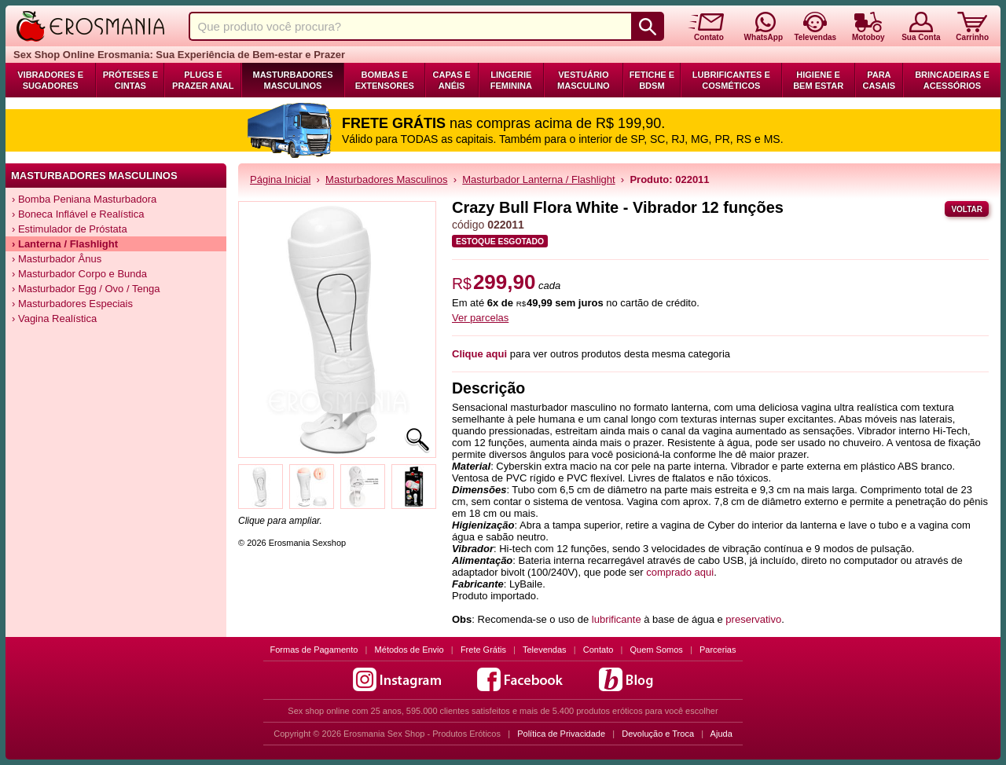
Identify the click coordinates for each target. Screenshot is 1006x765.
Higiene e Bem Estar (818, 80)
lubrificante (616, 619)
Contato (598, 649)
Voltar (966, 209)
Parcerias (717, 649)
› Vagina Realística (54, 318)
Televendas (545, 649)
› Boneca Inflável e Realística (78, 214)
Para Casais (879, 80)
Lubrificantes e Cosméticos (731, 80)
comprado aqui (680, 572)
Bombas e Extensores (384, 80)
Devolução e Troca (658, 733)
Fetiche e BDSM (652, 80)
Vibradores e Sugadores (50, 80)
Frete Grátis (483, 649)
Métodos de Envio (409, 649)
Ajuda (721, 733)
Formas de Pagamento (314, 649)
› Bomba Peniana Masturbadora (84, 199)
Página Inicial (280, 179)
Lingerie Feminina (511, 80)
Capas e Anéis (452, 80)
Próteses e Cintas (130, 80)
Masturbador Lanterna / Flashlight (538, 179)
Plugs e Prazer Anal (202, 80)
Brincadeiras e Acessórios (952, 80)
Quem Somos (656, 649)
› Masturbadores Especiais (72, 303)
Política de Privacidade (561, 733)
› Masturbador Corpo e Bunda (79, 274)
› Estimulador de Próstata (69, 229)
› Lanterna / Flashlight (65, 244)
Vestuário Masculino (583, 80)
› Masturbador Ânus (56, 259)
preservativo (753, 619)
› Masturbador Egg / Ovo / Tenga (86, 289)
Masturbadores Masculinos (292, 80)
